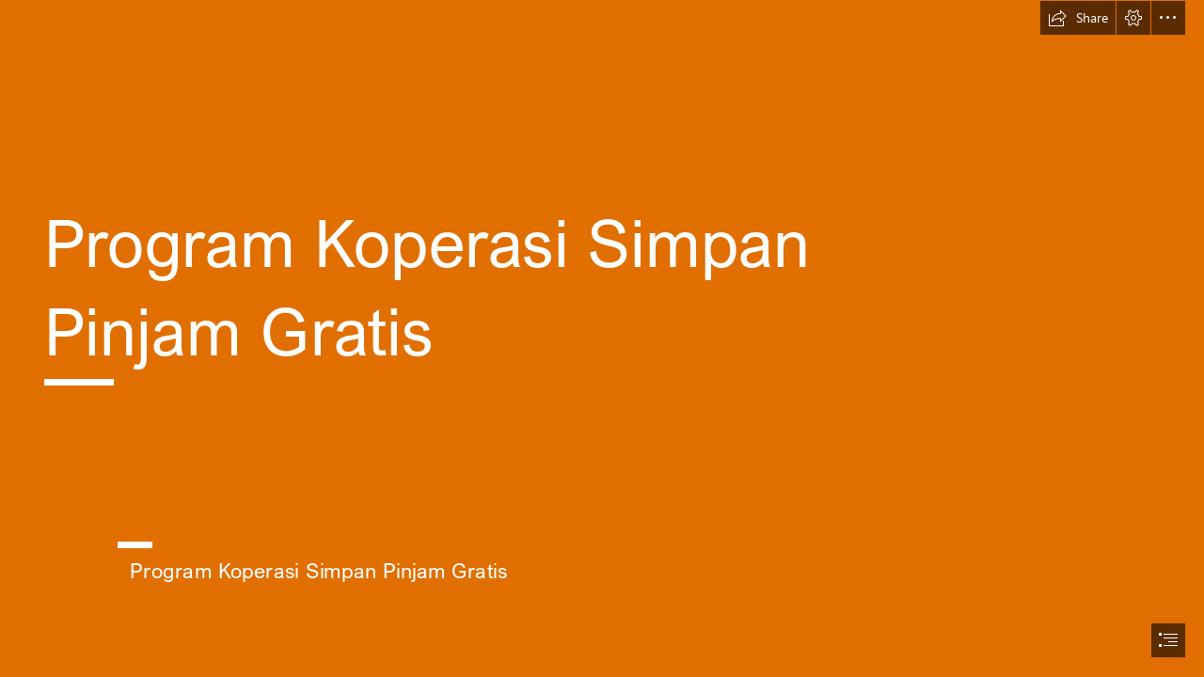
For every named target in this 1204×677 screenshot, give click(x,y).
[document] (602, 338)
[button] (1078, 18)
